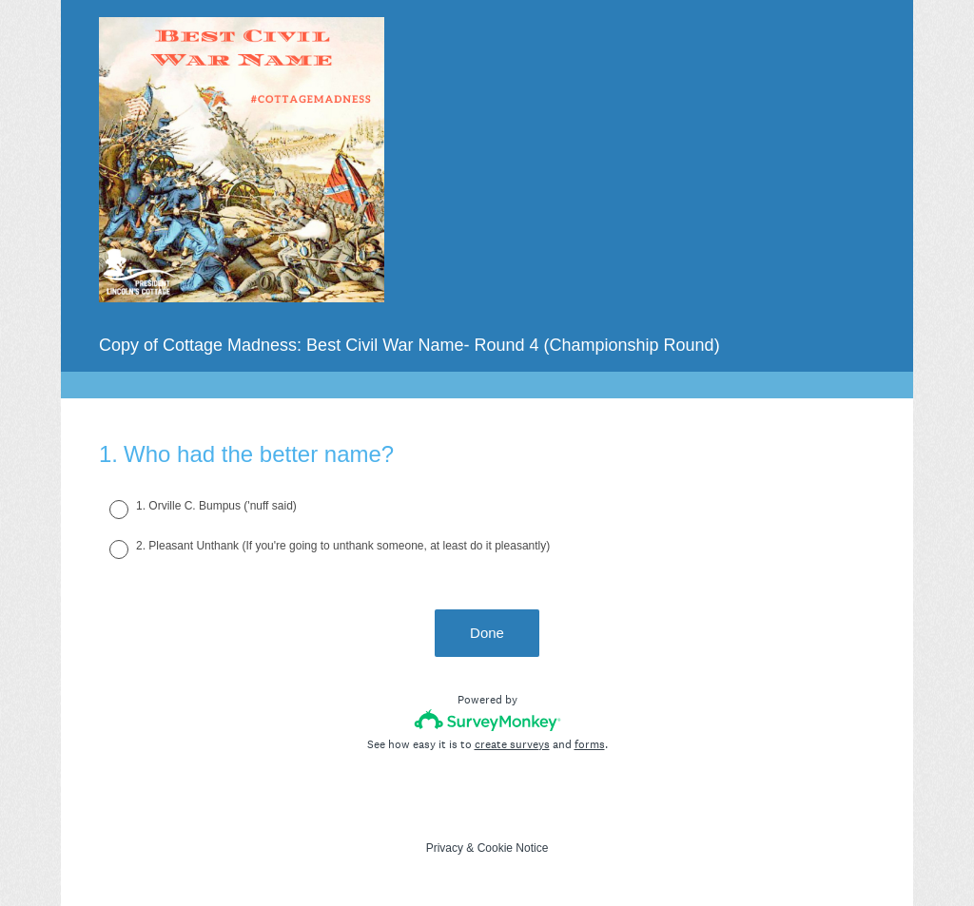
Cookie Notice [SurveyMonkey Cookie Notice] (513, 848)
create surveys (512, 744)
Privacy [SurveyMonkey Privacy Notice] (444, 848)
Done (487, 633)
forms (590, 744)
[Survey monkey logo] (487, 720)
